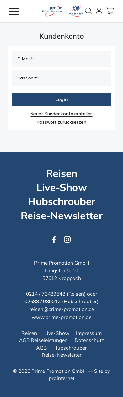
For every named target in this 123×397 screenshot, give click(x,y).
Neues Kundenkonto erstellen (62, 114)
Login (61, 99)
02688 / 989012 (42, 301)
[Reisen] (61, 173)
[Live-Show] (61, 187)
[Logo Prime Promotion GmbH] (61, 11)
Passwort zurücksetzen (61, 122)
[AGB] (41, 348)
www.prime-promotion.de (61, 317)
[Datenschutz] (89, 340)
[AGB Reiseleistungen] (43, 340)
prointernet (61, 378)
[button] (88, 11)
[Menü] (14, 11)
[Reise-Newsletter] (62, 216)
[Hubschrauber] (61, 202)
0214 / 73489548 (45, 294)
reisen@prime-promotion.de (61, 309)
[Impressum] (89, 333)
